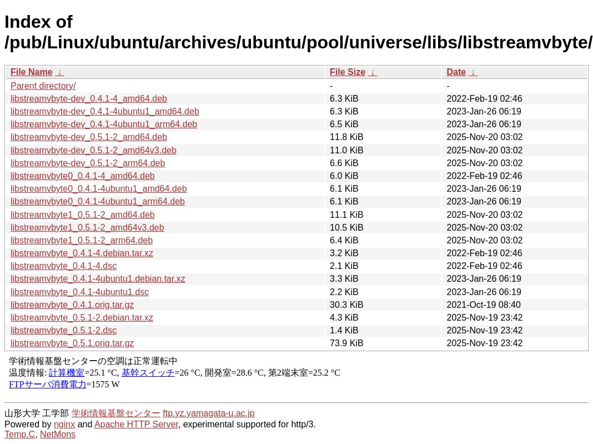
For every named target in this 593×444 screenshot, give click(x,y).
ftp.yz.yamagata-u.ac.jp (208, 413)
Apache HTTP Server (136, 424)
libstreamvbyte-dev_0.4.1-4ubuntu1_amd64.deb (105, 111)
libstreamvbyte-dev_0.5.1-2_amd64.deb (89, 137)
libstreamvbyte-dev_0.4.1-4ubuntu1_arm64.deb (104, 124)
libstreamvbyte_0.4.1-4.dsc (64, 266)
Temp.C (19, 434)
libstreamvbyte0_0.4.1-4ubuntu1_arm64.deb (98, 201)
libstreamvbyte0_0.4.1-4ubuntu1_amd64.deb (99, 188)
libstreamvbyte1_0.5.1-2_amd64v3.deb (87, 227)
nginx (64, 424)
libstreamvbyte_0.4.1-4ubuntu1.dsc (80, 292)
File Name (32, 72)
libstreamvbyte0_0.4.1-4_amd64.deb (83, 176)
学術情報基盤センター (116, 413)
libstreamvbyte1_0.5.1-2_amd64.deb (83, 214)
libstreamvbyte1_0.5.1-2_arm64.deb (82, 240)
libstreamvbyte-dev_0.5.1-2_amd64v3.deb (94, 150)
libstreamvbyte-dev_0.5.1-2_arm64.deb (88, 163)
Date (456, 72)
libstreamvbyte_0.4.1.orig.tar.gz (72, 305)
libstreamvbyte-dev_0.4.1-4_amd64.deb (89, 98)
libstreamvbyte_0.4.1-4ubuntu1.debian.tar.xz (98, 278)
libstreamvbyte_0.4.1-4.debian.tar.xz (82, 253)
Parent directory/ (43, 86)
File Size (347, 72)
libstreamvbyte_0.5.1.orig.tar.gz (72, 343)
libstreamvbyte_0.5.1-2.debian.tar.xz (82, 317)
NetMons (58, 434)
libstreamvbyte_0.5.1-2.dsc (64, 330)
